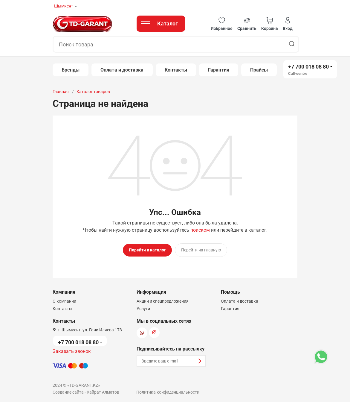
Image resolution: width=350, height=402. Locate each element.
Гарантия (218, 70)
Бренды (71, 70)
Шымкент (63, 6)
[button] (222, 24)
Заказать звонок (72, 350)
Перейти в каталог (147, 250)
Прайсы (259, 70)
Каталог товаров (93, 91)
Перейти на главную (201, 250)
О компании (64, 300)
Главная (61, 91)
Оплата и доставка (121, 70)
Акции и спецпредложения (163, 300)
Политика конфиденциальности (167, 391)
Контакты (176, 70)
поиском (200, 230)
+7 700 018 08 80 (308, 66)
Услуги (143, 307)
